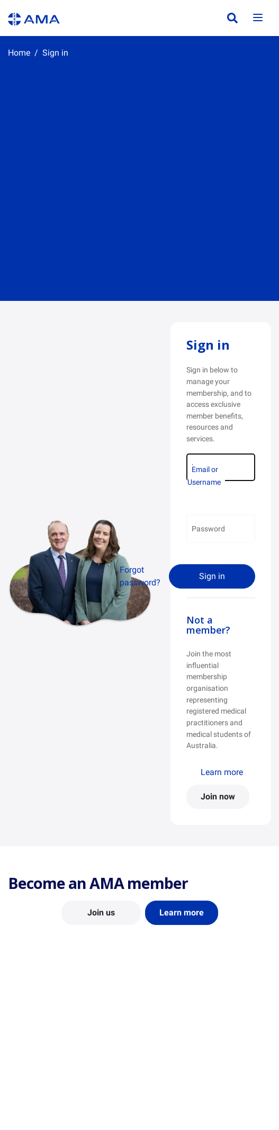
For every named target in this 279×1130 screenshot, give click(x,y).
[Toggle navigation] (258, 18)
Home (19, 53)
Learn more (222, 772)
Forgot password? (140, 576)
